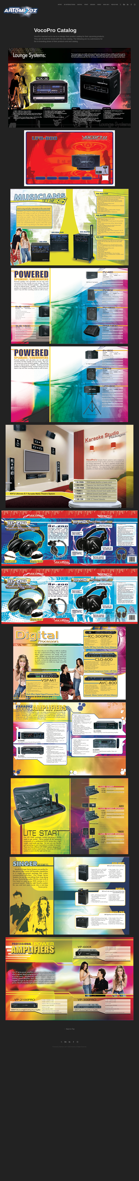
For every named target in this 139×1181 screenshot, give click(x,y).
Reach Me (114, 4)
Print (86, 4)
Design (92, 4)
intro (60, 4)
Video (99, 4)
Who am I (106, 4)
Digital (79, 4)
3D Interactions (69, 4)
